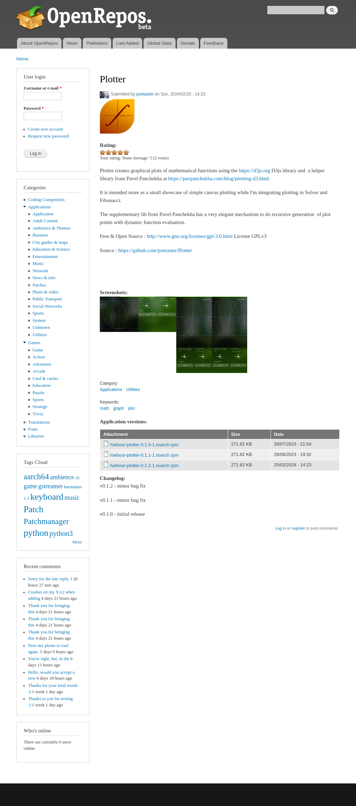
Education (42, 385)
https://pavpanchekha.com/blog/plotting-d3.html (218, 178)
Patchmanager (46, 521)
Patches (39, 285)
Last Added (127, 43)
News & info (44, 277)
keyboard (46, 497)
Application (43, 213)
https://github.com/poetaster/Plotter (155, 250)
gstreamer (50, 486)
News (72, 43)
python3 (61, 533)
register (298, 528)
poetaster (145, 94)
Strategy (40, 406)
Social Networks (47, 306)
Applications (39, 207)
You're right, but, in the (48, 658)
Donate (187, 43)
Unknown (41, 327)
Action (39, 357)
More (77, 542)
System (39, 320)
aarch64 (36, 476)
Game (38, 350)
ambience (62, 477)
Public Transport (47, 299)
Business (40, 235)
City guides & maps (50, 242)
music (72, 497)
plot (131, 408)
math (104, 408)
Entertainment (45, 256)
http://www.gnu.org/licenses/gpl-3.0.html (190, 236)
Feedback (214, 43)
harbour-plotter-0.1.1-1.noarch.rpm (144, 455)
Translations (39, 422)
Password (34, 108)
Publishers (96, 43)
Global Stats (159, 43)
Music (38, 263)
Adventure (42, 364)
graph (118, 408)
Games (34, 342)
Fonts (33, 429)
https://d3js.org (254, 170)
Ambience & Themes (52, 228)
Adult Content (45, 220)
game (30, 486)
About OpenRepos (39, 43)
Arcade (39, 371)
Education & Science (51, 249)
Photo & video (46, 292)
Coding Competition (46, 199)
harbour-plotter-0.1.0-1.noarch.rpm (144, 444)
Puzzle (38, 392)
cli (77, 477)
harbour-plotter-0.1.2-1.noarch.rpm (144, 465)
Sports (38, 313)
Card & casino (45, 378)
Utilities (40, 334)
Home (22, 58)
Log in (280, 528)
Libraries (36, 436)
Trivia (38, 414)
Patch (33, 509)
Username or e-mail (43, 88)
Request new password (48, 136)
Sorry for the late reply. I (50, 578)
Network (40, 270)
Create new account (45, 129)
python (36, 533)
